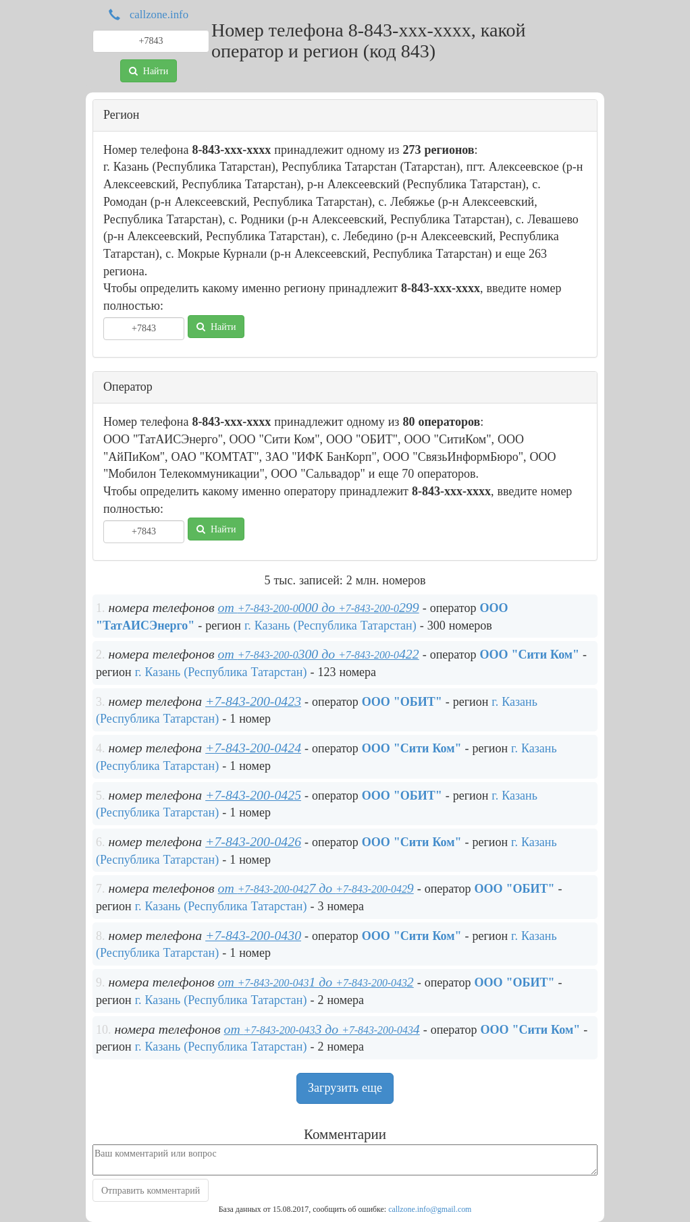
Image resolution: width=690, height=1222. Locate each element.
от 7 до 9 (316, 888)
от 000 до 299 (318, 607)
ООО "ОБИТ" (402, 702)
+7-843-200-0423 (253, 701)
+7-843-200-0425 (253, 795)
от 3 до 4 (322, 1029)
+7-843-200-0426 (253, 841)
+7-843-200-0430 (253, 935)
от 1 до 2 (316, 982)
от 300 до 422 (318, 654)
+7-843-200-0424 (253, 747)
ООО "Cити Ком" (529, 654)
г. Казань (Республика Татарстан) (330, 625)
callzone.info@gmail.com (429, 1209)
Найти (148, 71)
